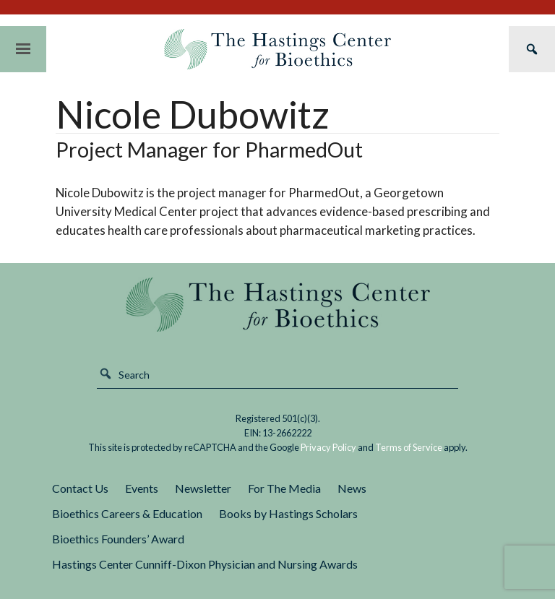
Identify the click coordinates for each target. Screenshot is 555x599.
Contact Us (80, 488)
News (351, 488)
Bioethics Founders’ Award (118, 539)
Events (141, 488)
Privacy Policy (328, 447)
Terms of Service (408, 447)
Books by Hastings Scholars (288, 513)
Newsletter (203, 488)
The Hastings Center (277, 304)
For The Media (284, 488)
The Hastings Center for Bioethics (277, 49)
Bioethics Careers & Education (127, 513)
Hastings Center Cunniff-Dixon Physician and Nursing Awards (205, 564)
